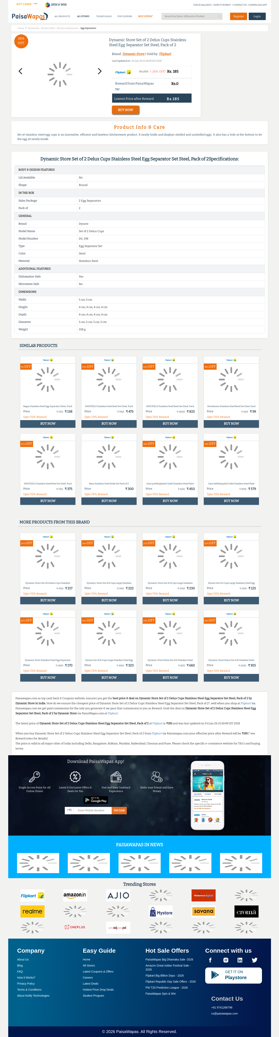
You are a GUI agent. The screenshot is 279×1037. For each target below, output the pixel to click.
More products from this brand (54, 522)
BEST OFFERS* (145, 16)
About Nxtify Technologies (33, 995)
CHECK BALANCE (202, 5)
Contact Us (227, 998)
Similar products (38, 345)
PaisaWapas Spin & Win (161, 993)
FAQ (20, 971)
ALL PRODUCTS (62, 16)
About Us (23, 959)
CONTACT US (240, 5)
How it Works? (26, 977)
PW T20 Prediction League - (167, 987)
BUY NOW (125, 110)
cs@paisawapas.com (224, 1013)
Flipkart (165, 54)
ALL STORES (83, 16)
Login (257, 16)
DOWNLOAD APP (258, 5)
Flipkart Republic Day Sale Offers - (171, 981)
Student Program (93, 995)
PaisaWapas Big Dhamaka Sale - (169, 959)
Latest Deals (90, 983)
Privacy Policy (26, 983)
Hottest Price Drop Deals (98, 989)
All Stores (89, 965)
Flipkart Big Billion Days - (165, 975)
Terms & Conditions (29, 989)
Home (86, 959)
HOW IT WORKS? (222, 5)
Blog (20, 965)
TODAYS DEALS (104, 16)
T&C (117, 89)
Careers (88, 977)
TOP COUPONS (124, 16)
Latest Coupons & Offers (98, 971)
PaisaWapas (127, 1031)
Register (238, 16)
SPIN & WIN (56, 4)
